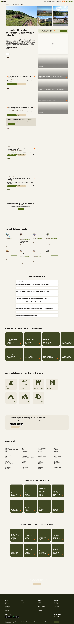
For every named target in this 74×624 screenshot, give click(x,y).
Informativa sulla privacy (8, 621)
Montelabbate (40, 455)
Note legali (44, 621)
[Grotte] (24, 398)
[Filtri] (7, 54)
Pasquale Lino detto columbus (24, 238)
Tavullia (23, 468)
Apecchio (23, 463)
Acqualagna (56, 449)
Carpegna (6, 452)
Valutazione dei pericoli (57, 607)
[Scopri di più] (8, 219)
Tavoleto (55, 457)
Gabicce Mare (40, 449)
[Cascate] (38, 398)
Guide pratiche (56, 602)
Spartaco (48, 253)
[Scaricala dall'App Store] (13, 424)
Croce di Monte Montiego (53, 238)
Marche (13, 4)
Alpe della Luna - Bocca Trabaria (10, 463)
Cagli (22, 448)
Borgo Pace (23, 462)
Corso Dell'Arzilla (24, 458)
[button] (45, 1)
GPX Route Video (56, 606)
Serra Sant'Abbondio (41, 462)
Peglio (55, 452)
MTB (8, 4)
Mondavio (39, 468)
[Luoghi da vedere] (24, 384)
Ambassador (39, 607)
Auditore (23, 464)
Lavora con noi (40, 610)
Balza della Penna (39, 238)
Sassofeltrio (40, 452)
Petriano (39, 461)
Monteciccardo (40, 463)
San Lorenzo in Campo (25, 467)
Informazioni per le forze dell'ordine (9, 622)
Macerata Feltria (40, 467)
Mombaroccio (7, 462)
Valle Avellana (7, 461)
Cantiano (6, 456)
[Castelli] (38, 384)
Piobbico (11, 238)
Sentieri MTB (7, 607)
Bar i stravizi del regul (26, 256)
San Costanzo (24, 461)
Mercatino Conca (57, 455)
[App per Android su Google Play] (20, 424)
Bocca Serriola (7, 464)
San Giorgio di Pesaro (57, 467)
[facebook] (58, 616)
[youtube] (56, 616)
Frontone (6, 458)
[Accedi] (23, 210)
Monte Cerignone (24, 456)
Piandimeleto (56, 461)
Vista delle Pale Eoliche (27, 239)
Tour (6, 4)
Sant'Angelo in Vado (25, 455)
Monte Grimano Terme (8, 455)
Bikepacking (7, 610)
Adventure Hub (40, 609)
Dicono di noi (39, 602)
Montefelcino (40, 464)
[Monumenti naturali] (11, 384)
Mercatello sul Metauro (57, 456)
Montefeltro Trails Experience (24, 254)
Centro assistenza (56, 603)
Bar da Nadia (39, 256)
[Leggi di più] (7, 48)
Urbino (6, 451)
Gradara (23, 449)
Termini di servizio (14, 621)
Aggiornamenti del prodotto (42, 606)
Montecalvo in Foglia (41, 458)
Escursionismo (7, 606)
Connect (22, 603)
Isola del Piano (40, 451)
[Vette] (11, 398)
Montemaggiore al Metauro (42, 456)
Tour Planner (7, 603)
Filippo (7, 253)
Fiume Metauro (24, 452)
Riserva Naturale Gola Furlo (42, 448)
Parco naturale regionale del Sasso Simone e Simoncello (11, 450)
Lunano (55, 464)
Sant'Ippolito (7, 468)
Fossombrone (7, 448)
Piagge (6, 457)
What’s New (39, 603)
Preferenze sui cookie (19, 621)
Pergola (39, 457)
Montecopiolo (56, 458)
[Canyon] (52, 384)
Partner (22, 602)
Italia (10, 4)
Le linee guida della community (27, 621)
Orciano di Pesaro (8, 467)
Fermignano (56, 451)
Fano (55, 448)
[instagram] (54, 616)
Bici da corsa (7, 609)
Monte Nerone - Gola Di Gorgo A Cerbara (28, 457)
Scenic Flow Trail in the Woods (54, 255)
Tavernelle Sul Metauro (25, 451)
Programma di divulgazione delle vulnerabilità (36, 621)
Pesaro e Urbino (17, 4)
